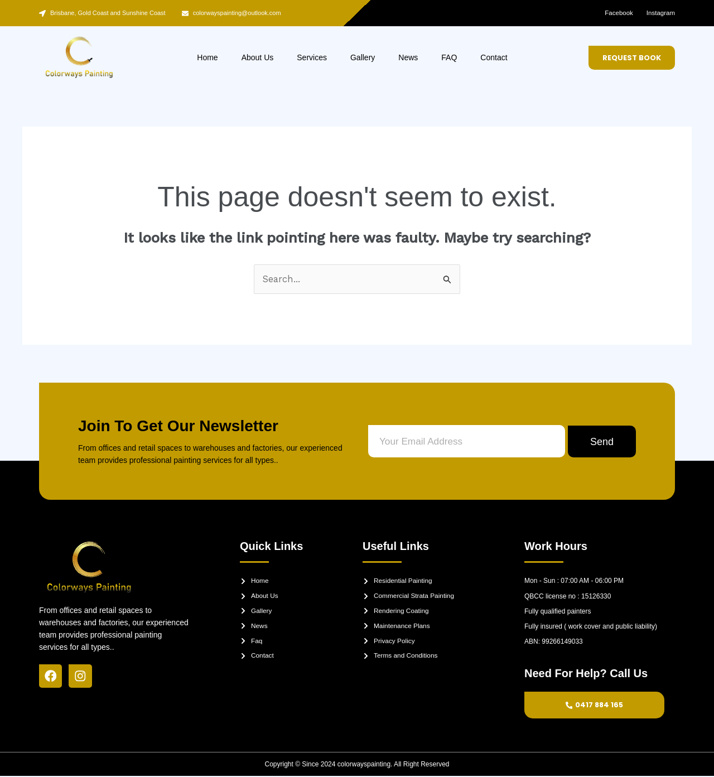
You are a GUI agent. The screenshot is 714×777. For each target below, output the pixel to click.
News (408, 57)
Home (207, 57)
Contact (493, 57)
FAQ (449, 57)
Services (312, 57)
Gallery (362, 57)
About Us (258, 57)
